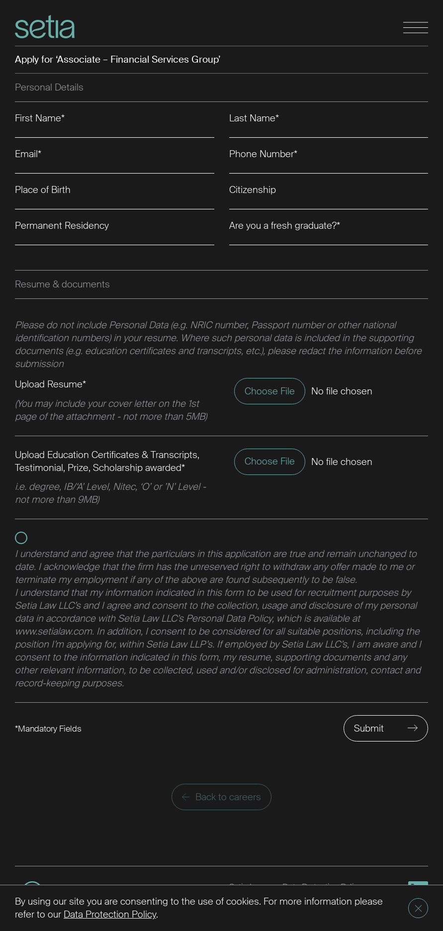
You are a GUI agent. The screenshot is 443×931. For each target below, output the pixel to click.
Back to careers (222, 797)
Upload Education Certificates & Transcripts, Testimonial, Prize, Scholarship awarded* (107, 461)
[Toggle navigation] (415, 28)
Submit (369, 728)
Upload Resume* (50, 384)
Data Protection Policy (110, 914)
